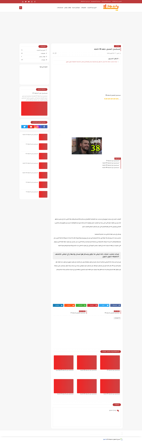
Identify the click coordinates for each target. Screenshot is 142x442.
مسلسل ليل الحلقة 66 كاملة (88, 370)
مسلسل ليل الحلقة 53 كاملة (30, 134)
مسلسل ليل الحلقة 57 (32, 144)
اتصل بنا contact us (117, 1)
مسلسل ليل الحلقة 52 (32, 182)
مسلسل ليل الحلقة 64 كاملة (88, 394)
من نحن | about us (85, 1)
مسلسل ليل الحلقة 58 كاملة (30, 173)
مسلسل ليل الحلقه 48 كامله (110, 167)
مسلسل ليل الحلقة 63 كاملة (65, 394)
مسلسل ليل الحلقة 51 (112, 161)
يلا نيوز (105, 439)
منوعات (117, 46)
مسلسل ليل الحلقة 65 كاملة (112, 394)
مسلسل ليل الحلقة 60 (32, 153)
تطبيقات (83, 7)
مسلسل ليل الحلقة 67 (113, 370)
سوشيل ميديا (76, 7)
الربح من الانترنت (91, 7)
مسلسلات (60, 7)
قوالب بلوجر (67, 7)
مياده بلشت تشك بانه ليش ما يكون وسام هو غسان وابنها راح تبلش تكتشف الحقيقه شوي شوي (91, 62)
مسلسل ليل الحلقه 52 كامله (30, 163)
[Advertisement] (71, 28)
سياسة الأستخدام (106, 1)
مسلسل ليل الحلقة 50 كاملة (111, 163)
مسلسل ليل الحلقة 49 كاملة (110, 165)
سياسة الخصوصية (95, 1)
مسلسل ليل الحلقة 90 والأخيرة (64, 370)
